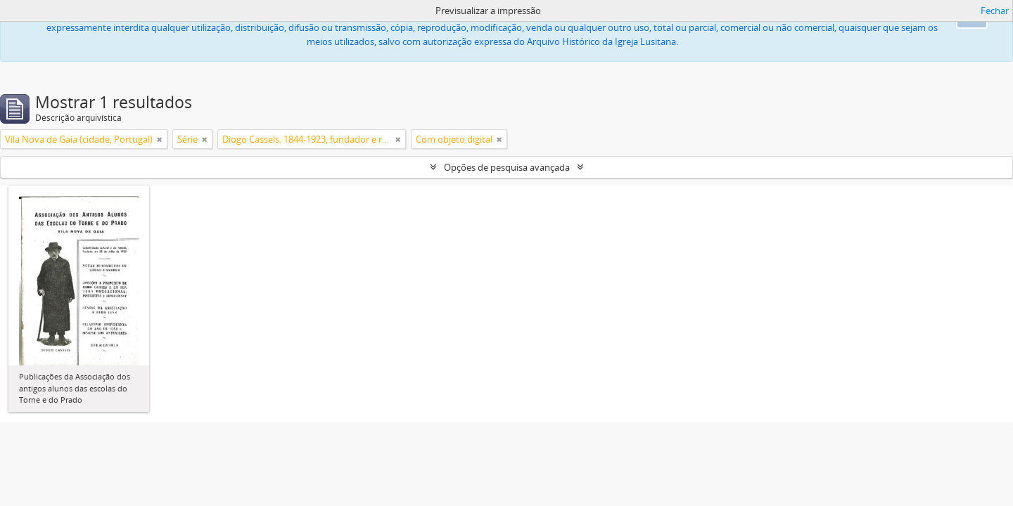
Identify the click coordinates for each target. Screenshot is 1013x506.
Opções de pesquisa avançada (507, 167)
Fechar (995, 10)
